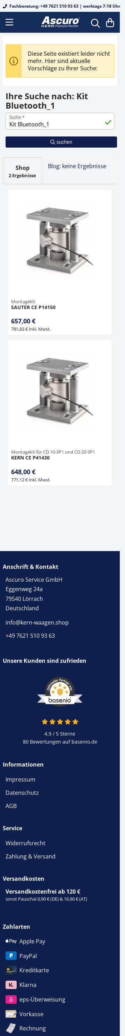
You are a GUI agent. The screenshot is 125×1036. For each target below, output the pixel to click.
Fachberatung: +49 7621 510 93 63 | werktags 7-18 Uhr (61, 6)
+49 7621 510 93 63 (30, 635)
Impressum (20, 779)
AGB (11, 806)
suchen (61, 142)
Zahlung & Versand (31, 856)
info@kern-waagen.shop (37, 622)
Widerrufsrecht (25, 843)
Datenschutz (22, 792)
